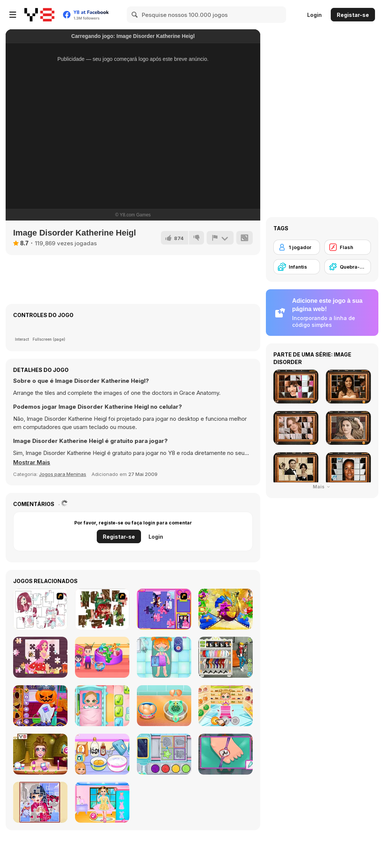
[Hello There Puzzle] (40, 609)
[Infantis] (296, 266)
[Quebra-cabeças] (347, 266)
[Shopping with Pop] (102, 657)
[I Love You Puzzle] (102, 609)
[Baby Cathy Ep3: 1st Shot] (102, 705)
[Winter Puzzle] (40, 802)
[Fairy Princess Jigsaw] (40, 657)
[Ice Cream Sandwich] (164, 705)
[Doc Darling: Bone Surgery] (225, 754)
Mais (322, 486)
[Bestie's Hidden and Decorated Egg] (102, 802)
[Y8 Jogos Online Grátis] (39, 14)
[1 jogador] (296, 247)
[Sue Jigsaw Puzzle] (164, 609)
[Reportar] (220, 238)
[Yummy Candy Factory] (164, 754)
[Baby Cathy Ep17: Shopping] (225, 705)
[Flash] (347, 247)
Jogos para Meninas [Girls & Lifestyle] (62, 474)
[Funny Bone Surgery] (164, 657)
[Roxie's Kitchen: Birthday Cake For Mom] (102, 754)
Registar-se (353, 15)
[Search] (135, 14)
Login (314, 15)
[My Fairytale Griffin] (225, 609)
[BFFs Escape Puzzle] (40, 754)
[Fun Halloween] (40, 705)
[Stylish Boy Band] (225, 657)
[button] (31, 462)
